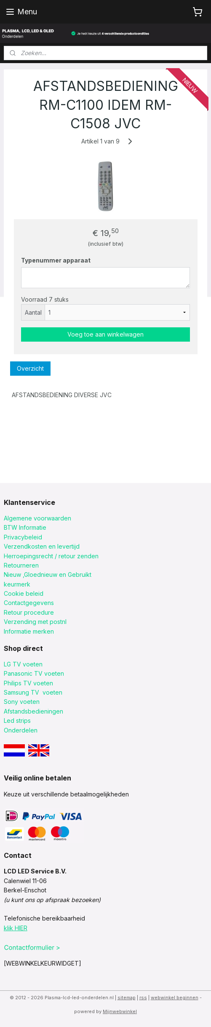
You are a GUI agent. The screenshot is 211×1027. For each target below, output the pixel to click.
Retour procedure (29, 612)
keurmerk (17, 584)
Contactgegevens (29, 602)
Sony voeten (22, 701)
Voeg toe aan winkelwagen (105, 334)
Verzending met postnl (35, 621)
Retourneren (21, 565)
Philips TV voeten (28, 683)
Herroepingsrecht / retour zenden (51, 556)
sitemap (127, 997)
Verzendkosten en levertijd (42, 546)
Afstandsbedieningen (33, 711)
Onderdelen (20, 730)
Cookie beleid (23, 593)
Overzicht (30, 368)
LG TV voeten (23, 664)
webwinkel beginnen (174, 997)
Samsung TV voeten (33, 692)
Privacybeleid (23, 537)
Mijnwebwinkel (120, 1011)
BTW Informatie (25, 527)
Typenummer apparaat (56, 260)
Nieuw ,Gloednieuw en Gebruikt (47, 574)
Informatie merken (29, 631)
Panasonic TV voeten (34, 673)
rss (143, 997)
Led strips (17, 720)
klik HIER (15, 927)
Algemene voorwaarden (37, 518)
